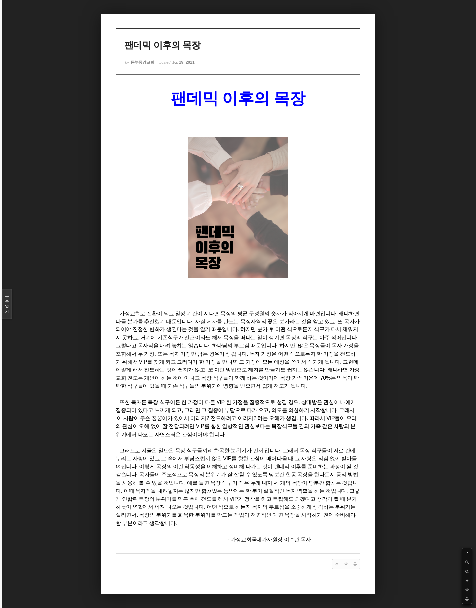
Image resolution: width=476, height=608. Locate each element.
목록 (7, 304)
